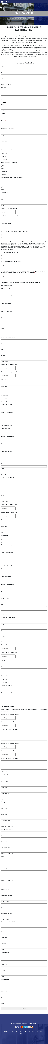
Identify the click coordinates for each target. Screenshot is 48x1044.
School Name (4, 781)
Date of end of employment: (9, 371)
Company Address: (6, 311)
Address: (4, 87)
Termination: (4, 395)
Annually (3, 205)
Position (3, 355)
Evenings (4, 171)
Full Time (4, 153)
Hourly (2, 199)
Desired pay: (5, 192)
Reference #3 (5, 979)
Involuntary (5, 401)
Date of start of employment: (9, 364)
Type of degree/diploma (7, 799)
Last (2, 78)
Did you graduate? (5, 793)
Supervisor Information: (8, 337)
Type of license (5, 889)
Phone (2, 147)
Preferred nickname (6, 84)
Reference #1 (5, 925)
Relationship (4, 141)
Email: (3, 121)
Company (3, 943)
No (3, 237)
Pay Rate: (3, 379)
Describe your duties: (7, 412)
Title (2, 349)
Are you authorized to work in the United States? (15, 231)
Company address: (6, 451)
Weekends (5, 168)
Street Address (5, 94)
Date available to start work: (9, 208)
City (2, 99)
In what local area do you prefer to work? (13, 216)
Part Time (4, 156)
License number (5, 901)
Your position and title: (7, 296)
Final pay (3, 392)
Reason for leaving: (6, 404)
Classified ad (5, 181)
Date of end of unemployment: (9, 721)
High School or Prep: (6, 774)
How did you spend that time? (9, 729)
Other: (3, 856)
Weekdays (4, 165)
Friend (3, 189)
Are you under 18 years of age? (10, 252)
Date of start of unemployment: (10, 714)
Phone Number (4, 361)
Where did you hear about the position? (13, 177)
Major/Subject (4, 787)
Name (3, 66)
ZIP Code (3, 110)
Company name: (5, 288)
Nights (4, 174)
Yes (3, 234)
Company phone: (6, 303)
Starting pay (4, 386)
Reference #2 (5, 952)
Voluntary (5, 398)
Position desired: (6, 223)
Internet (4, 186)
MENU (6, 2)
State (2, 104)
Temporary (5, 159)
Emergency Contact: (7, 128)
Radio (3, 184)
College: (3, 802)
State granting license (6, 895)
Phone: (3, 113)
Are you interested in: (7, 150)
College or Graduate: (7, 829)
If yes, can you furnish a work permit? (11, 261)
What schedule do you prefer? (10, 162)
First (2, 72)
